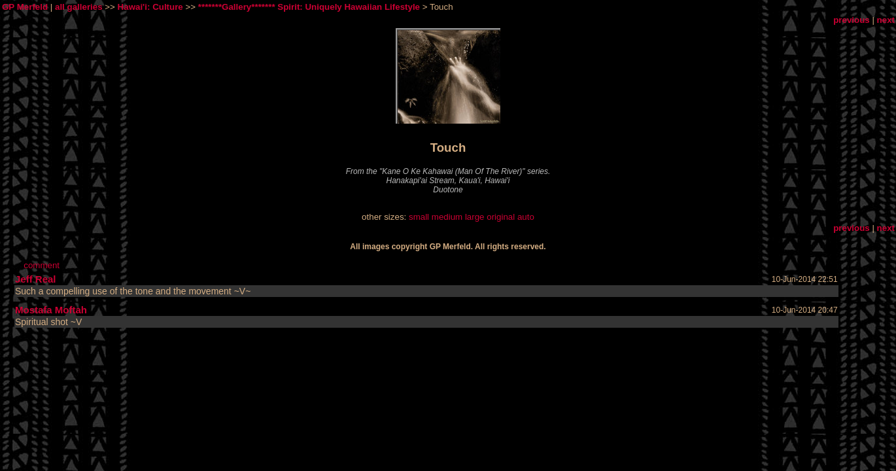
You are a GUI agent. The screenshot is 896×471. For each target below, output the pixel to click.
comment (42, 265)
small (419, 217)
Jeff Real (35, 279)
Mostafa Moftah (51, 309)
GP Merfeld (25, 7)
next (886, 20)
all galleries (79, 7)
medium (447, 217)
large (475, 217)
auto (525, 217)
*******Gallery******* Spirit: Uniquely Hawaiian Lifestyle (309, 7)
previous (851, 20)
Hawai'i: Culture (150, 7)
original (501, 217)
